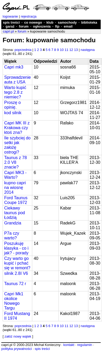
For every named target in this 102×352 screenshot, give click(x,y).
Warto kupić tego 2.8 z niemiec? (15, 92)
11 (66, 50)
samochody (67, 22)
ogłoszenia (42, 26)
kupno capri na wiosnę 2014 (15, 188)
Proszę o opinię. (12, 104)
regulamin (84, 345)
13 (76, 50)
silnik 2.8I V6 (16, 273)
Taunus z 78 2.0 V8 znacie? (15, 162)
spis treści (11, 22)
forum (24, 26)
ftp (57, 26)
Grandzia (12, 223)
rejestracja (28, 16)
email (68, 26)
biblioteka (89, 22)
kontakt (68, 345)
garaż (10, 26)
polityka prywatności (16, 349)
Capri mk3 (13, 67)
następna (88, 50)
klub (49, 22)
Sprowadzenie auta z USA (17, 79)
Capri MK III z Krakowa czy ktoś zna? (17, 128)
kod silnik (13, 113)
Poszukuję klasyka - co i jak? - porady (16, 248)
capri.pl (8, 31)
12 (71, 50)
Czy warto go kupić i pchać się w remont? (17, 263)
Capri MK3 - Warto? (15, 175)
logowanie (10, 16)
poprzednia (23, 50)
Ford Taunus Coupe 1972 (16, 200)
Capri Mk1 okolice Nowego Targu (13, 301)
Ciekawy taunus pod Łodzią (14, 213)
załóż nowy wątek (17, 336)
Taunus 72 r (15, 283)
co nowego (33, 22)
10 (61, 50)
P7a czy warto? (11, 235)
